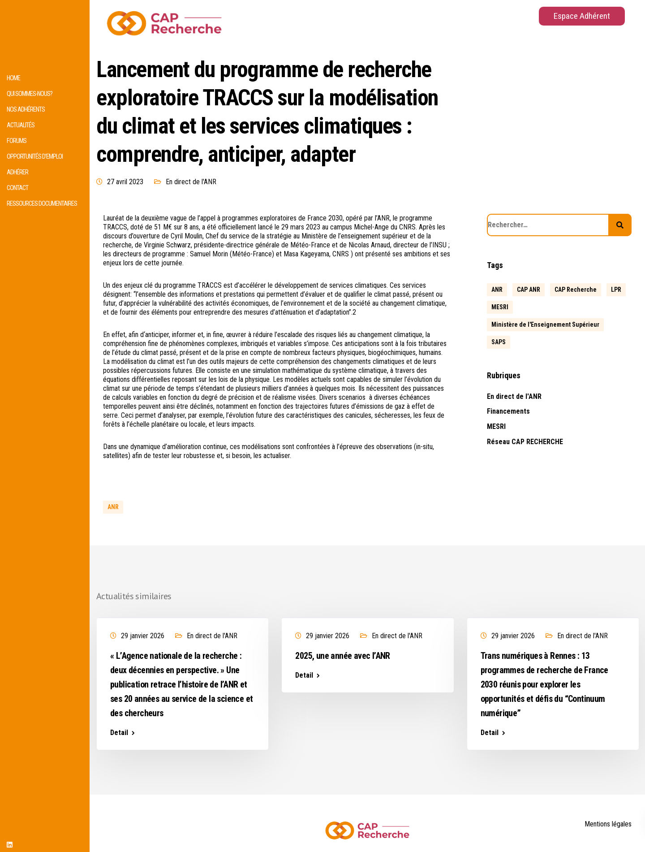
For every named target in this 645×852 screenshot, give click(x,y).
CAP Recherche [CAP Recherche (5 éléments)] (576, 289)
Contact (17, 188)
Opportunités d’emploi (35, 156)
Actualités (20, 125)
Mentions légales (608, 824)
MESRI (496, 426)
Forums (16, 141)
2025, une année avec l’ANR (342, 655)
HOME (13, 78)
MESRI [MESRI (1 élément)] (499, 307)
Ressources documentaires (42, 204)
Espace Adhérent (582, 16)
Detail (119, 732)
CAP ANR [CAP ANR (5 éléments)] (528, 289)
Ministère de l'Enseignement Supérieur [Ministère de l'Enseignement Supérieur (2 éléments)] (545, 324)
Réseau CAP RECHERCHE (525, 441)
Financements (508, 411)
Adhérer (17, 172)
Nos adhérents (26, 109)
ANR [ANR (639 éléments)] (497, 289)
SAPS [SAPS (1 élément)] (498, 342)
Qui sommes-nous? (29, 94)
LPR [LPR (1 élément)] (616, 289)
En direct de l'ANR (191, 181)
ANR (113, 506)
